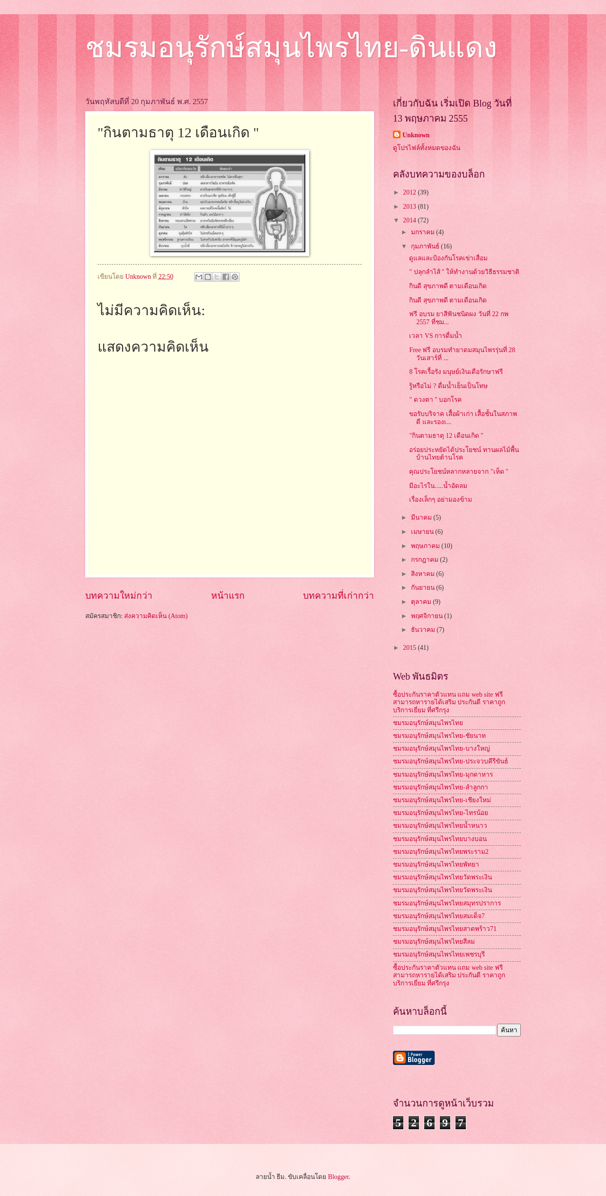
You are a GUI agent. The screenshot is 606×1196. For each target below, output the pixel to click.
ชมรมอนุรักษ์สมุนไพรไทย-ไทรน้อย (440, 812)
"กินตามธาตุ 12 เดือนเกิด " (446, 435)
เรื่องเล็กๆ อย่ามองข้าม (440, 499)
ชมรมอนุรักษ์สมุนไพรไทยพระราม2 (441, 851)
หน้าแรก (228, 596)
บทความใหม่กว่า (118, 596)
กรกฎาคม (425, 559)
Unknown (416, 135)
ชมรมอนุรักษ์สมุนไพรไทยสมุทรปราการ (447, 903)
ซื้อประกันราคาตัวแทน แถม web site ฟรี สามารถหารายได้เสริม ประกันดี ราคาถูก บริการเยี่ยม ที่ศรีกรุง (449, 702)
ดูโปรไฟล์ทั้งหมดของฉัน (426, 147)
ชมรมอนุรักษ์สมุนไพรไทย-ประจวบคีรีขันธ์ (450, 761)
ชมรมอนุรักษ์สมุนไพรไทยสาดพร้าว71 (445, 928)
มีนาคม (422, 517)
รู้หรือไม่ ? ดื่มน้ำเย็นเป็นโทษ (448, 386)
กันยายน (423, 587)
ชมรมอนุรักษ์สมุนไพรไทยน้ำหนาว (440, 825)
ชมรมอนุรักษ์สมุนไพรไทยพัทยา (436, 864)
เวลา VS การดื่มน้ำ (435, 335)
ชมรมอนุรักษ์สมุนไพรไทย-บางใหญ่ (441, 748)
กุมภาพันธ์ (426, 246)
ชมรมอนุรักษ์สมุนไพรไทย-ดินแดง (291, 47)
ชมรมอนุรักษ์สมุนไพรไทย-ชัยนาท (439, 735)
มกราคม (423, 232)
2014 (410, 220)
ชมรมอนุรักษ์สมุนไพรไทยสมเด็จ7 (439, 916)
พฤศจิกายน (427, 616)
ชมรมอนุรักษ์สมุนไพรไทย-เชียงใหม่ (442, 800)
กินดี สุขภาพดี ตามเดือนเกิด (448, 286)
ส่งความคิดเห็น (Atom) (155, 616)
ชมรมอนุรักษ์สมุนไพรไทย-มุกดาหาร (443, 774)
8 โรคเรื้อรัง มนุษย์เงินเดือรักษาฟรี (456, 371)
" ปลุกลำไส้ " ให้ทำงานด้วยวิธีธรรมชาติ (464, 271)
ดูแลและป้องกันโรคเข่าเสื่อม (448, 258)
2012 (410, 192)
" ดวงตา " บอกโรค (435, 399)
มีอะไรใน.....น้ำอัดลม (438, 485)
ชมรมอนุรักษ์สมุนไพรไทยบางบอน (440, 838)
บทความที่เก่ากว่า (338, 596)
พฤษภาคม (426, 545)
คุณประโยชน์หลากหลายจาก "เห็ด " (458, 471)
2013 (410, 206)
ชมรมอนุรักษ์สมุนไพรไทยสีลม (434, 941)
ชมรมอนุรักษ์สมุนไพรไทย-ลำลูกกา (440, 787)
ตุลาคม (422, 601)
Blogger (338, 1176)
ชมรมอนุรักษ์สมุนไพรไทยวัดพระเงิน (442, 877)
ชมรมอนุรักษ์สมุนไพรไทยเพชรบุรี (439, 954)
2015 (410, 647)
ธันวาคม (424, 629)
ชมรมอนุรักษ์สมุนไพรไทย (428, 722)
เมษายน (423, 531)
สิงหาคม (423, 573)
